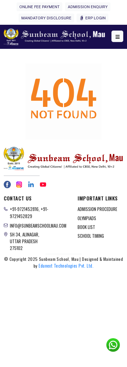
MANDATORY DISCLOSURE (46, 18)
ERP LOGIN (92, 18)
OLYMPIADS (87, 218)
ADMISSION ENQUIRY (88, 6)
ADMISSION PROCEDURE (97, 209)
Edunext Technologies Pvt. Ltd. (66, 266)
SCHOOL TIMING (91, 236)
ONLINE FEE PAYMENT (39, 6)
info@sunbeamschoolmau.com (38, 226)
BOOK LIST (86, 227)
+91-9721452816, (25, 209)
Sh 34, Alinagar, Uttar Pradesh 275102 (24, 241)
